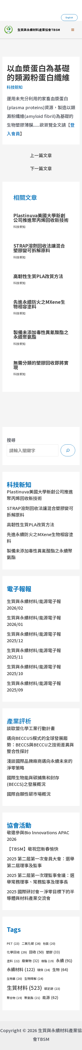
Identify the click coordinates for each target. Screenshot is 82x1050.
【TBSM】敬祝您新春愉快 (32, 849)
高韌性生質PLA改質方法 (38, 276)
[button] (69, 17)
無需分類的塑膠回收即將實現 (40, 364)
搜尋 (11, 440)
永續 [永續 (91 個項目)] (64, 961)
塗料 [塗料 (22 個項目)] (13, 961)
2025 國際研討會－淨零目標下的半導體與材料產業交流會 (40, 894)
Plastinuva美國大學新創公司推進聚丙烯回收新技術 (40, 217)
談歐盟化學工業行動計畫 (31, 728)
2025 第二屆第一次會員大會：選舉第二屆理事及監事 (40, 861)
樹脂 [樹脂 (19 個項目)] (47, 961)
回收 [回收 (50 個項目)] (36, 952)
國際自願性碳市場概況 (29, 794)
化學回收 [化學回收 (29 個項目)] (17, 952)
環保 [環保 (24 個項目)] (43, 970)
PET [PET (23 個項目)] (13, 944)
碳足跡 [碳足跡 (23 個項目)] (52, 989)
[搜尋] (68, 450)
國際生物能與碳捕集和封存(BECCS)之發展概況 (33, 780)
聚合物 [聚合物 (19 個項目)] (14, 998)
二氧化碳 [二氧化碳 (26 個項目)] (31, 943)
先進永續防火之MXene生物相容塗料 (39, 304)
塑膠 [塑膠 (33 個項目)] (53, 952)
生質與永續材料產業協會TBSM (38, 29)
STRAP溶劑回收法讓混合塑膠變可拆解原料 (39, 247)
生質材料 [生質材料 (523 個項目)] (24, 987)
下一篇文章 (41, 168)
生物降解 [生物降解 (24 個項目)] (33, 978)
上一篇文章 (41, 155)
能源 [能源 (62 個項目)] (50, 997)
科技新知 (15, 87)
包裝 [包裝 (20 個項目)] (49, 943)
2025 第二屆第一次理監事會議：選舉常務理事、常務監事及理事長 (40, 878)
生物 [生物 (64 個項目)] (60, 969)
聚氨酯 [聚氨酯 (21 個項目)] (32, 998)
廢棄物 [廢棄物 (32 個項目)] (30, 961)
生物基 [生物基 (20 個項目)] (14, 979)
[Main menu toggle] (73, 30)
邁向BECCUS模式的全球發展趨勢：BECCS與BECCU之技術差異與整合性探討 (40, 744)
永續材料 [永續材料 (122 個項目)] (21, 969)
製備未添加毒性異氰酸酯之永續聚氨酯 (40, 334)
